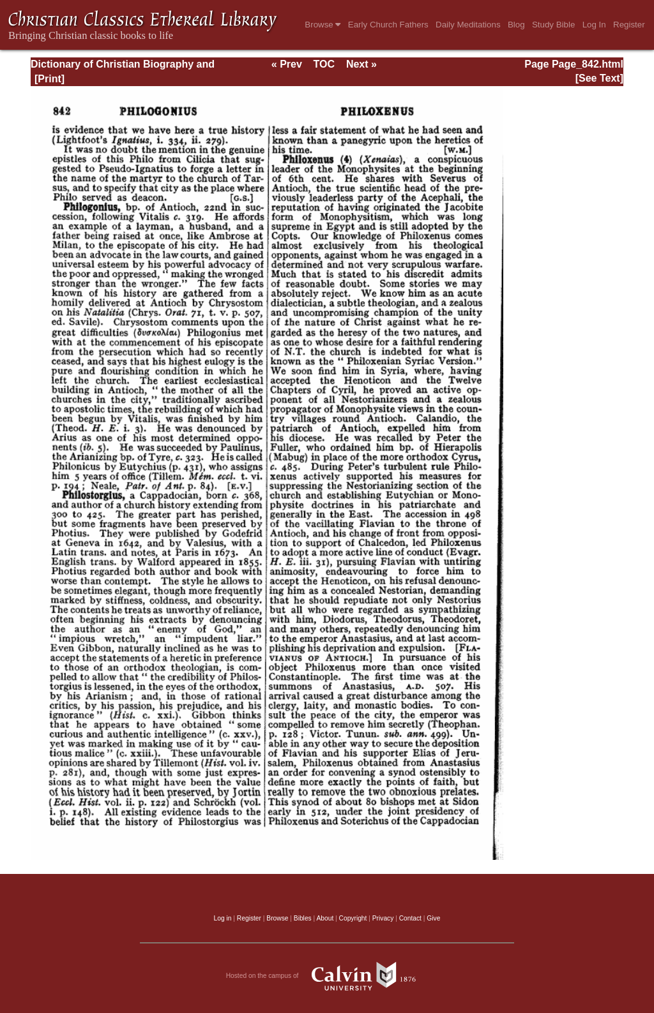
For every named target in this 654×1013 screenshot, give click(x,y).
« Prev (286, 64)
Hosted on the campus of (327, 976)
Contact (410, 918)
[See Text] (599, 78)
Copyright (353, 918)
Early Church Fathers (388, 24)
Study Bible (553, 24)
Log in (223, 918)
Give (433, 918)
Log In (594, 24)
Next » (361, 64)
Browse (322, 24)
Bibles (303, 918)
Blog (516, 24)
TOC (324, 64)
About (324, 918)
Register (629, 24)
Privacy (383, 918)
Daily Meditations (468, 24)
